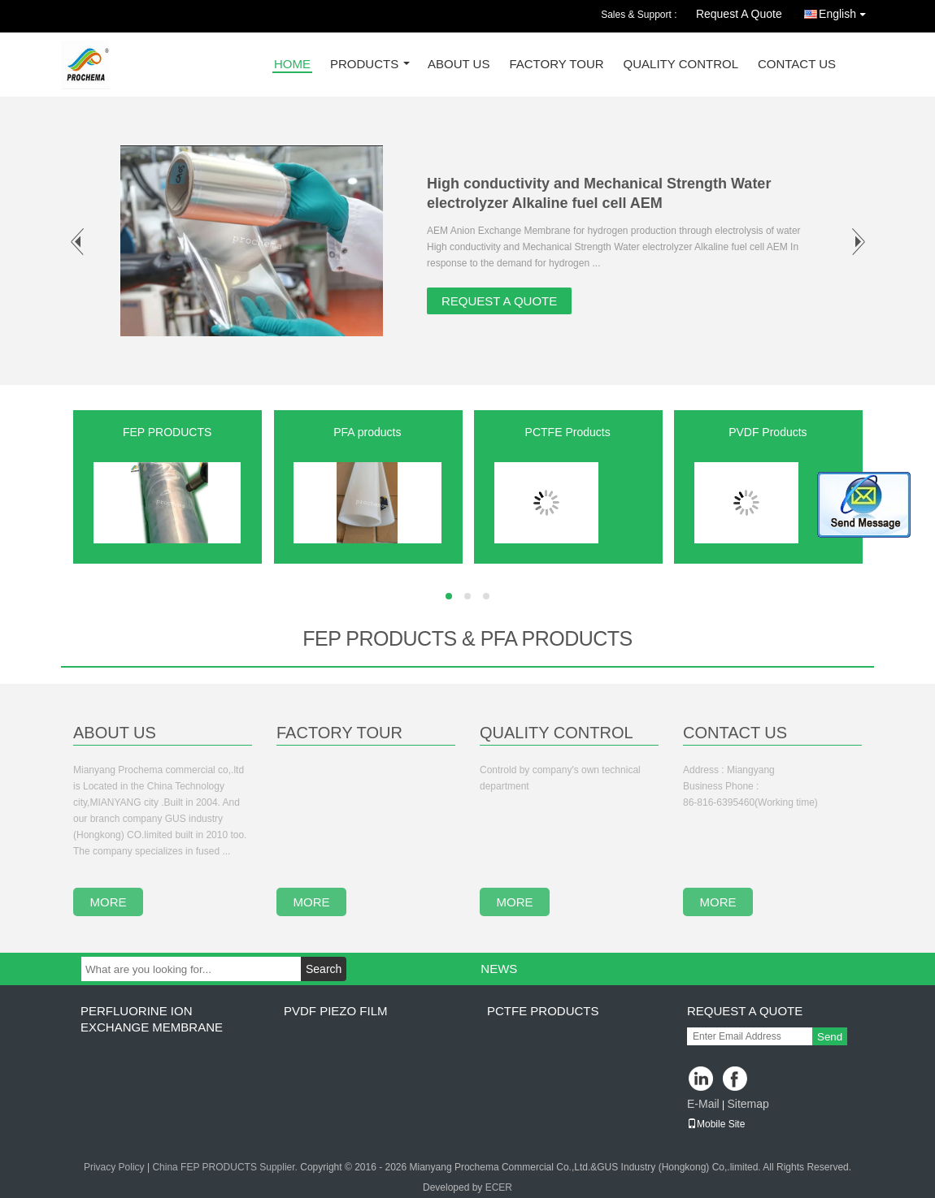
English (846, 11)
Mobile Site (716, 1124)
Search (323, 968)
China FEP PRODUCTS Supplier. (226, 1167)
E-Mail (703, 1103)
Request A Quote (739, 13)
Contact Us (797, 64)
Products (364, 64)
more (108, 902)
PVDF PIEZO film (336, 1011)
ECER (498, 1187)
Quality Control (681, 64)
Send (829, 1037)
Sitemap (747, 1103)
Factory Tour (556, 64)
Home (292, 64)
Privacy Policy (114, 1167)
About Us (458, 64)
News (499, 968)
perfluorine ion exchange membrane (151, 1019)
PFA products (367, 432)
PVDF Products (767, 432)
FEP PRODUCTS (167, 432)
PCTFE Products (568, 432)
